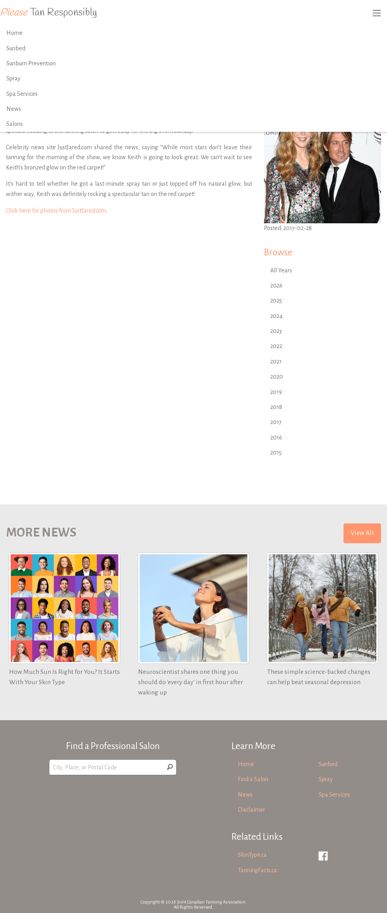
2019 (276, 392)
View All (362, 532)
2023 (276, 331)
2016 (276, 437)
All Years (281, 270)
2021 (276, 361)
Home (14, 33)
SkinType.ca (252, 855)
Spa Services (22, 94)
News (13, 109)
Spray (13, 78)
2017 (276, 422)
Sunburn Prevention (31, 63)
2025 (276, 300)
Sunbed (15, 48)
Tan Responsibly (48, 12)
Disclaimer (251, 809)
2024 (276, 316)
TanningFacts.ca (257, 870)
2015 (276, 452)
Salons (14, 124)
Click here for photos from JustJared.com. (57, 210)
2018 (276, 407)
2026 (276, 285)
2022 (276, 346)
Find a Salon (253, 779)
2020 (276, 376)
